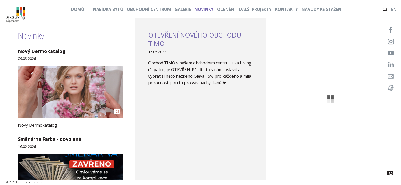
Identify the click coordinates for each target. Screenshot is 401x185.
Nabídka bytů (108, 9)
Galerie (183, 9)
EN (394, 9)
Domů (77, 9)
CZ (385, 9)
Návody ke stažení (322, 9)
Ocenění (226, 9)
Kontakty (286, 9)
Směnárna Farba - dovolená (49, 139)
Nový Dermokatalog (42, 51)
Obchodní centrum (149, 9)
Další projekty (255, 9)
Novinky (203, 9)
